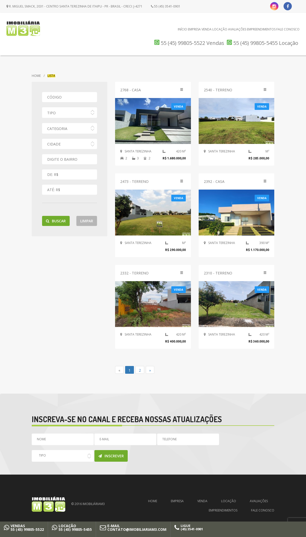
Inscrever (111, 455)
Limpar (86, 220)
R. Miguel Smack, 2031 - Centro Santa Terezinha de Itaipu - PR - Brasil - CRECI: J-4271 (73, 6)
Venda (207, 29)
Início (182, 29)
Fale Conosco (288, 29)
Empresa (194, 29)
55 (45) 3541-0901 (163, 6)
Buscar (56, 220)
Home (36, 75)
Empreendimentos (261, 29)
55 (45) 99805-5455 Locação (262, 42)
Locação (219, 29)
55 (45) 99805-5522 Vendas (189, 42)
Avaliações (237, 29)
